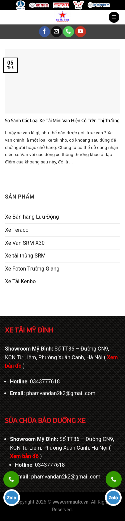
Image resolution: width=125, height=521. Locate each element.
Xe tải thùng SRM (25, 255)
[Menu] (114, 17)
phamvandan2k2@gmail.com (60, 393)
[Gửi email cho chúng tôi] (56, 32)
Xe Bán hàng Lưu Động (32, 217)
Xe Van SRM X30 (25, 243)
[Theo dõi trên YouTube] (80, 32)
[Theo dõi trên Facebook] (44, 32)
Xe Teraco (17, 230)
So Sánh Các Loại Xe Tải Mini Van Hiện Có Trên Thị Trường (62, 120)
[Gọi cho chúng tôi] (68, 32)
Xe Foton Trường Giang (32, 269)
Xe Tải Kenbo (20, 281)
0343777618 (45, 381)
